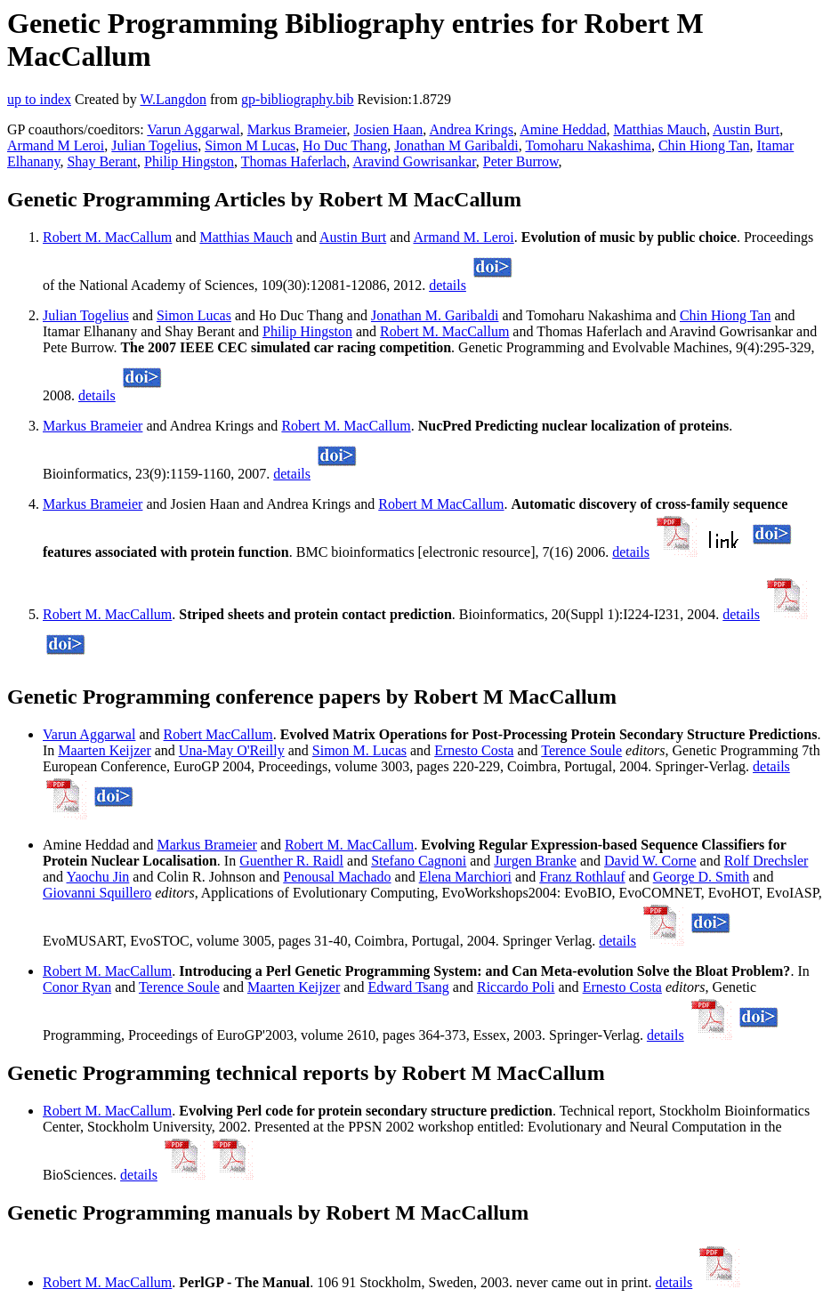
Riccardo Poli (516, 987)
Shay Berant (102, 161)
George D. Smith (701, 876)
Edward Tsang (407, 987)
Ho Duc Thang (345, 145)
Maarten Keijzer (104, 750)
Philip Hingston (189, 161)
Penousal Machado (337, 876)
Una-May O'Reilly (232, 750)
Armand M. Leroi (463, 237)
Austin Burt (746, 129)
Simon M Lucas (250, 145)
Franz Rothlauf (582, 876)
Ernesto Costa (473, 750)
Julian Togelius (154, 145)
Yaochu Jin (98, 876)
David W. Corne (650, 860)
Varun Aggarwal (193, 129)
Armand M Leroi (55, 145)
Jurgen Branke (535, 860)
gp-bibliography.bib (297, 99)
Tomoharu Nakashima (588, 145)
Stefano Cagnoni (418, 860)
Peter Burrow (521, 161)
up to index (39, 99)
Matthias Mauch (659, 129)
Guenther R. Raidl (291, 860)
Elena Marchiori (465, 876)
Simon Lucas (194, 315)
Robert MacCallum (218, 734)
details (447, 285)
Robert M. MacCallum (107, 237)
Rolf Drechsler (766, 860)
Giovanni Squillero (97, 892)
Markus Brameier (297, 129)
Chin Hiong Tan (704, 145)
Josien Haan (389, 129)
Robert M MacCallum (441, 504)
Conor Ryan (77, 987)
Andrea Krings (471, 129)
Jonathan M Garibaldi (456, 145)
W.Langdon (173, 99)
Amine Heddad (563, 129)
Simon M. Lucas (359, 750)
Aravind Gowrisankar (413, 161)
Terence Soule (581, 750)
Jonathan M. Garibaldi (435, 315)
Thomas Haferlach (294, 161)
